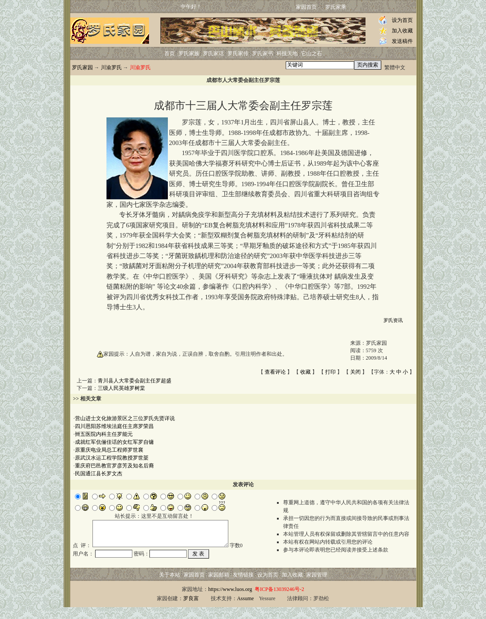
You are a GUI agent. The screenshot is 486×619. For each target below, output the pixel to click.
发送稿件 (402, 41)
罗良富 (191, 610)
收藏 (305, 372)
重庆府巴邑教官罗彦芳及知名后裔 (114, 466)
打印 (330, 372)
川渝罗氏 (111, 67)
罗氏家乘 (335, 7)
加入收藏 (402, 31)
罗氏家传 (237, 53)
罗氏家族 (188, 53)
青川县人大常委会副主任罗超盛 (134, 381)
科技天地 (287, 53)
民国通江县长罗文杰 (98, 473)
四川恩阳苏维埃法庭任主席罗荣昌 (114, 426)
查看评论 (275, 372)
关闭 (355, 372)
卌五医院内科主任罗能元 (104, 434)
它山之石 (311, 53)
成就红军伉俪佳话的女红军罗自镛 (114, 442)
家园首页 (306, 7)
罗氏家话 (213, 53)
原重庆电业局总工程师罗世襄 (109, 450)
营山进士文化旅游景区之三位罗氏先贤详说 (125, 418)
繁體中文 (394, 67)
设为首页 (402, 20)
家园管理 (316, 587)
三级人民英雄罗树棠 (121, 388)
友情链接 (243, 587)
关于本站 (169, 587)
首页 (169, 53)
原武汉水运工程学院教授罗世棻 (112, 458)
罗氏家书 (262, 53)
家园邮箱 (218, 587)
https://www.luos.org (230, 601)
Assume (245, 610)
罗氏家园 (82, 67)
